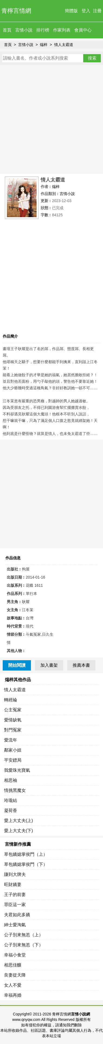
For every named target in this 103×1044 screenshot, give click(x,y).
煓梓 (43, 44)
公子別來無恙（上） (23, 934)
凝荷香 (10, 810)
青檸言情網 (16, 10)
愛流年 (10, 740)
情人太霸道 (63, 44)
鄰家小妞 (12, 750)
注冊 (97, 10)
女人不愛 (12, 985)
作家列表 (61, 30)
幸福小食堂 (15, 955)
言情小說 (24, 30)
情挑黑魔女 (15, 790)
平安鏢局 (12, 760)
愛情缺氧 (12, 720)
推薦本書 (81, 665)
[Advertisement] (51, 119)
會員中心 (83, 30)
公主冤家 (12, 710)
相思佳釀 (12, 965)
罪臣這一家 (15, 904)
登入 (86, 10)
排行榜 (42, 30)
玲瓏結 (10, 800)
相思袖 (10, 780)
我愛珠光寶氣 (17, 770)
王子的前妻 (15, 894)
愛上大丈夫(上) (18, 820)
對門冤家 (12, 730)
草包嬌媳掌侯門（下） (25, 864)
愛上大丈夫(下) (18, 830)
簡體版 (71, 10)
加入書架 (49, 665)
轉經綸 (10, 699)
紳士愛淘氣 (15, 924)
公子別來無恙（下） (23, 945)
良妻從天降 (15, 975)
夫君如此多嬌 (17, 914)
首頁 (7, 30)
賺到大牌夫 (15, 874)
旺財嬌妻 (12, 884)
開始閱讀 (16, 665)
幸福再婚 (12, 995)
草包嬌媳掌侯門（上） (25, 854)
